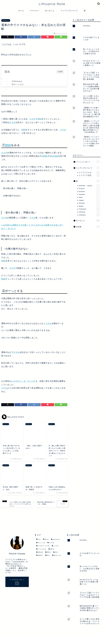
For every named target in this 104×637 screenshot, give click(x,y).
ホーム (21, 10)
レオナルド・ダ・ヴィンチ (23, 381)
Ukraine (89, 212)
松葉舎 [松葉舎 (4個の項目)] (40, 555)
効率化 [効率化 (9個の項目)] (40, 552)
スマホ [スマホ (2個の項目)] (51, 542)
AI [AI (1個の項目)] (39, 539)
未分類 (88, 226)
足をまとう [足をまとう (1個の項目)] (57, 555)
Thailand (89, 209)
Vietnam (89, 215)
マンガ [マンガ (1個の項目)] (55, 546)
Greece (89, 191)
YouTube (54, 156)
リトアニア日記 (89, 175)
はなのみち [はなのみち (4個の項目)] (56, 539)
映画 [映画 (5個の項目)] (49, 552)
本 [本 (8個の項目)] (56, 552)
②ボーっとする (18, 84)
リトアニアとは (89, 172)
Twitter (45, 156)
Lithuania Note (52, 4)
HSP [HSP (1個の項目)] (46, 539)
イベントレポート (88, 162)
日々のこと (50, 10)
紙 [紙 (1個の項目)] (48, 555)
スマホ (32, 119)
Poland (89, 203)
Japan (89, 200)
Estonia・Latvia (89, 185)
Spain (89, 206)
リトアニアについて (69, 10)
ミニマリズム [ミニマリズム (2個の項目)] (42, 549)
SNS (15, 81)
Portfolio (34, 10)
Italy (89, 197)
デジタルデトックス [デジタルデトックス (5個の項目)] (43, 546)
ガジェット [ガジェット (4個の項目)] (41, 542)
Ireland (89, 194)
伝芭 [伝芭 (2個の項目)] (52, 549)
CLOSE (60, 71)
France (89, 188)
